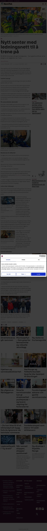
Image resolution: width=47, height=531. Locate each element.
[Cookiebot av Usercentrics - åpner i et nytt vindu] (40, 256)
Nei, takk (9, 274)
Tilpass (23, 274)
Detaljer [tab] (23, 259)
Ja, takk (38, 274)
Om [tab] (39, 259)
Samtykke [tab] (8, 259)
